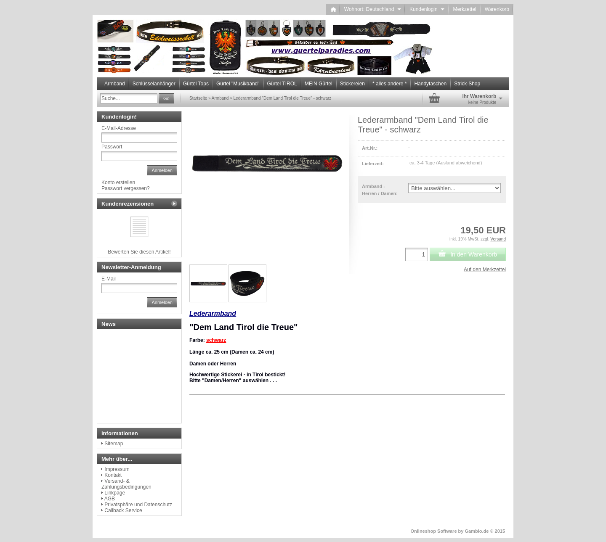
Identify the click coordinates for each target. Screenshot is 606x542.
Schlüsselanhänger (154, 84)
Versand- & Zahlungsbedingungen (126, 484)
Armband (114, 84)
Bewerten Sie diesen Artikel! (139, 252)
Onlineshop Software (434, 531)
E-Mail (108, 279)
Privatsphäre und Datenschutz (138, 505)
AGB (109, 499)
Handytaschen (430, 84)
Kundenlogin (426, 9)
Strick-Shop (467, 84)
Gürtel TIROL (282, 84)
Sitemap (113, 444)
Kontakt (113, 475)
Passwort (111, 147)
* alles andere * (389, 84)
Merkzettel (464, 9)
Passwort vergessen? (125, 188)
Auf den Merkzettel (485, 269)
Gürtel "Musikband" (238, 84)
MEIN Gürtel (318, 84)
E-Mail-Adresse (118, 128)
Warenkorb (497, 9)
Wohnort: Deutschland (372, 9)
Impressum (116, 469)
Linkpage (114, 493)
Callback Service (123, 510)
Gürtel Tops (196, 84)
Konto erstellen (118, 182)
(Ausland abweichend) (459, 162)
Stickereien (352, 84)
